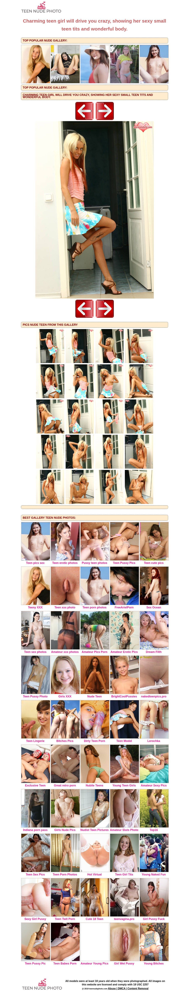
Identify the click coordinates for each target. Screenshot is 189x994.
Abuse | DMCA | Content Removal (128, 988)
